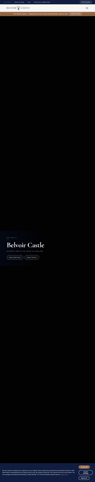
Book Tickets (32, 257)
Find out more (75, 14)
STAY (29, 2)
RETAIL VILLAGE (20, 2)
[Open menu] (87, 8)
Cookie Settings (85, 472)
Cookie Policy (64, 474)
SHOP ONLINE (85, 2)
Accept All (84, 467)
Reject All (84, 478)
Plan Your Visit (15, 257)
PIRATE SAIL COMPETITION (43, 2)
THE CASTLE (8, 2)
